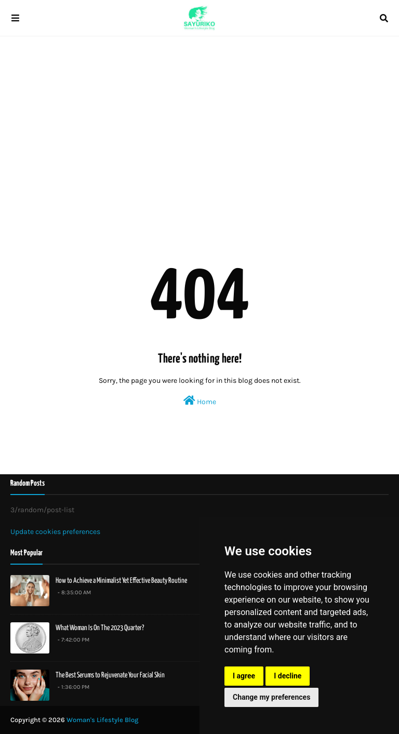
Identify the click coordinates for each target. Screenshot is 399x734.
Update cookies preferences (55, 531)
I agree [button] (244, 676)
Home (199, 400)
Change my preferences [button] (271, 697)
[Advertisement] (199, 124)
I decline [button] (287, 676)
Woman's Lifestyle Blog (102, 720)
